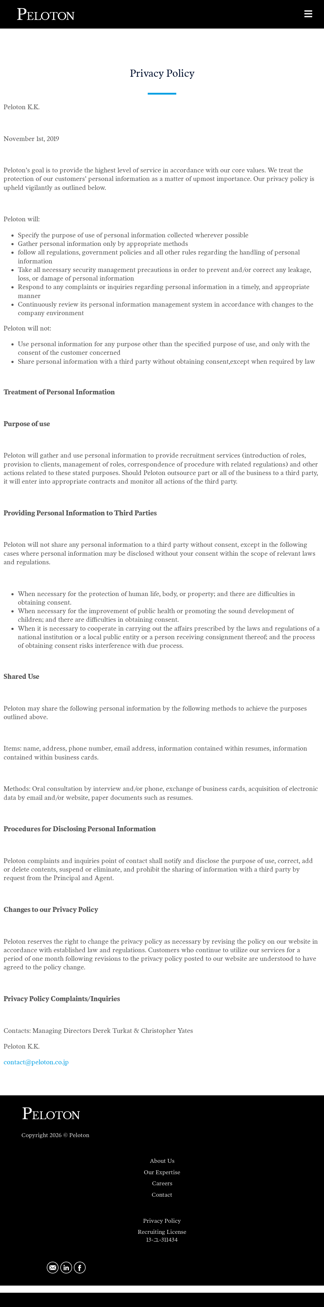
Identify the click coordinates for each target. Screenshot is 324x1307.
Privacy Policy (162, 1220)
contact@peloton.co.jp (36, 1062)
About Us (162, 1160)
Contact (162, 1194)
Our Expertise (162, 1172)
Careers (162, 1183)
